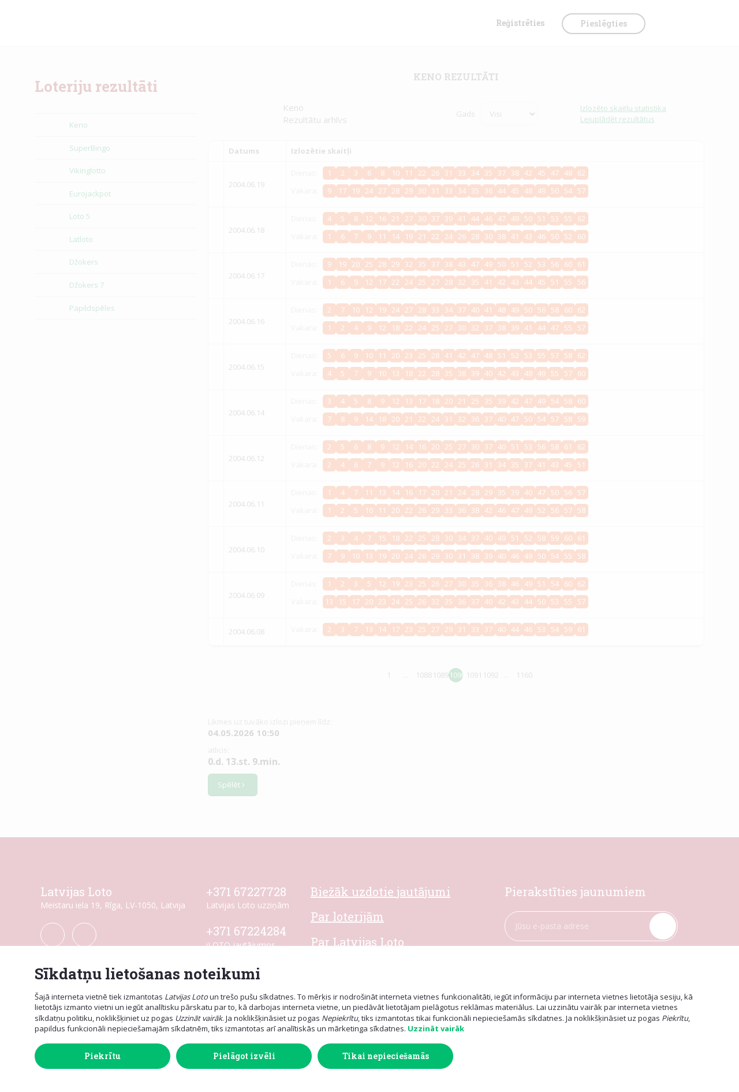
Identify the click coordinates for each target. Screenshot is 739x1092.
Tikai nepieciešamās (385, 1055)
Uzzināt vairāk (436, 1028)
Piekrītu (102, 1055)
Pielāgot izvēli (244, 1055)
